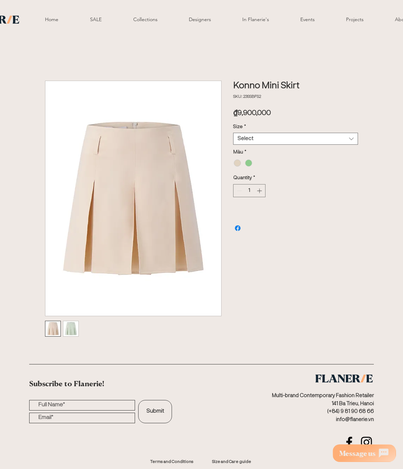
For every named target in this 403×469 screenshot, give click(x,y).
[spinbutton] (249, 191)
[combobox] (295, 139)
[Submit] (155, 411)
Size (239, 126)
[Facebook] (349, 442)
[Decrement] (238, 191)
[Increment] (260, 191)
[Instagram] (366, 442)
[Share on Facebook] (238, 228)
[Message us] (364, 453)
